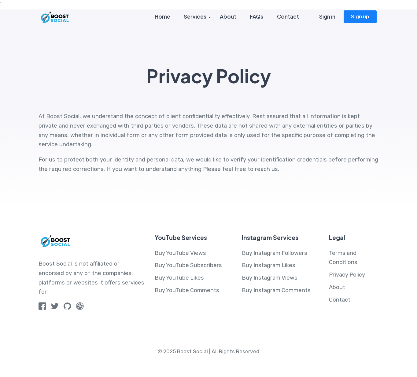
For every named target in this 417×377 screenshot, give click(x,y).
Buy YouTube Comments (187, 290)
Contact (287, 16)
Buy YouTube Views (180, 253)
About (228, 16)
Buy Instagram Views (270, 277)
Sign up (360, 16)
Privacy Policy (347, 274)
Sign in (327, 16)
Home (162, 16)
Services (194, 16)
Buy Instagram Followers (275, 253)
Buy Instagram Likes (269, 265)
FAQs (256, 16)
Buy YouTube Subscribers (188, 265)
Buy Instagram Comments (276, 290)
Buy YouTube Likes (179, 277)
